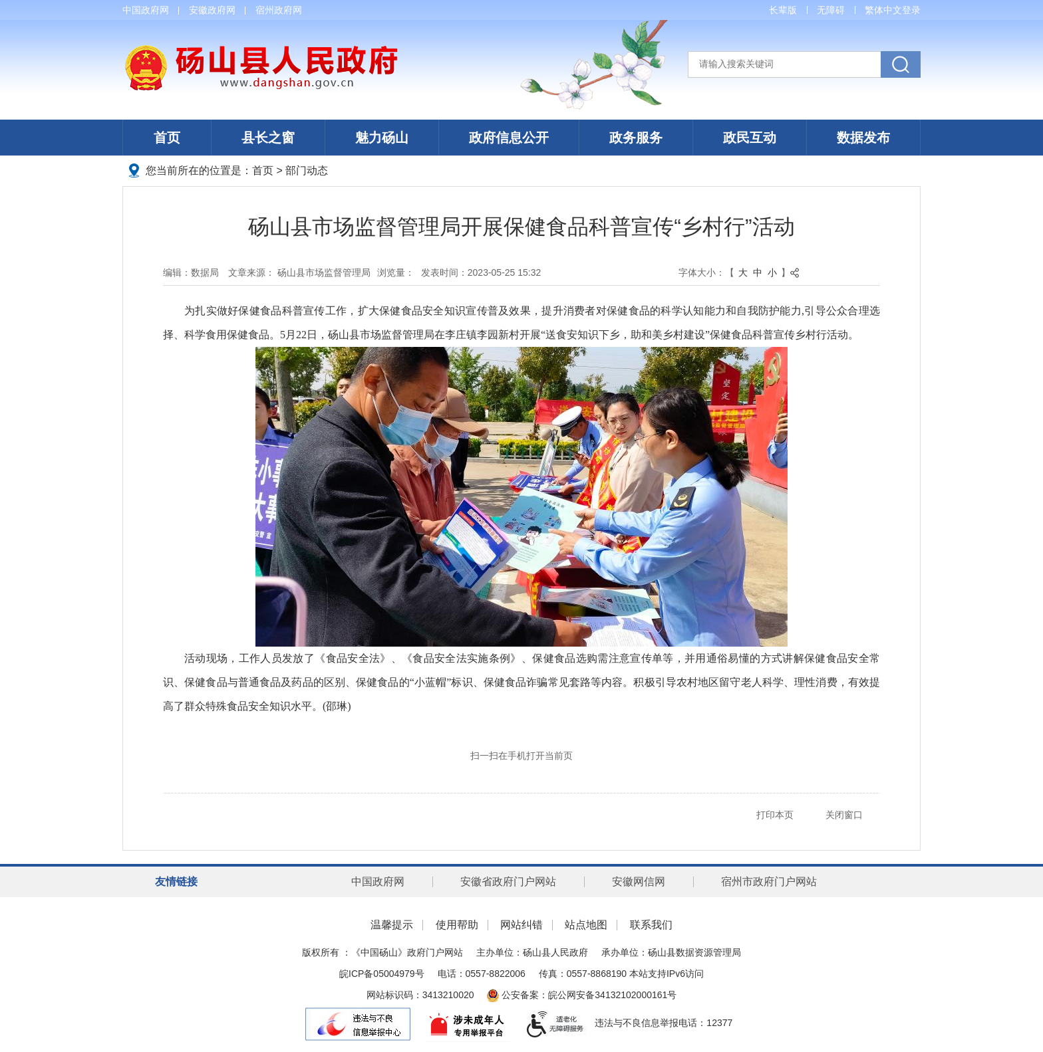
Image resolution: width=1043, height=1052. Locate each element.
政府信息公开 (509, 137)
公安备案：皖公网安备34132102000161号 (581, 995)
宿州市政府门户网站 (769, 881)
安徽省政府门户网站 (508, 881)
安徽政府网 (212, 10)
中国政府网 (145, 10)
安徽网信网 (638, 881)
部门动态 (306, 170)
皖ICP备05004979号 (381, 973)
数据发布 (863, 137)
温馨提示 (392, 924)
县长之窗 (268, 137)
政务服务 (636, 137)
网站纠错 (521, 924)
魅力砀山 (381, 137)
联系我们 (651, 924)
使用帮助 (457, 924)
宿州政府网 (278, 10)
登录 (911, 10)
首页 (167, 137)
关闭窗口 (844, 814)
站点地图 (586, 924)
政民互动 (749, 137)
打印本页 (775, 814)
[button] (783, 10)
